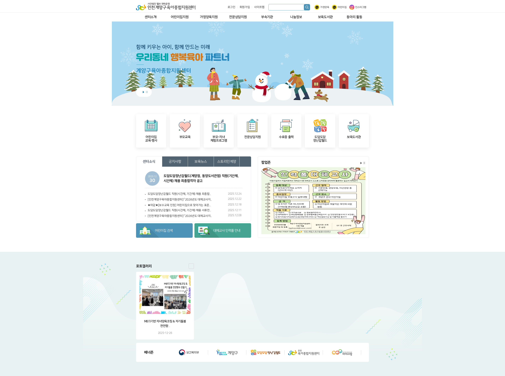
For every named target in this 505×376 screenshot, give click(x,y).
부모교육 (185, 137)
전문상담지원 (238, 17)
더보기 (245, 161)
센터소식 (149, 161)
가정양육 (324, 7)
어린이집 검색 (164, 230)
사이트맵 (259, 7)
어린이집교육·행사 (151, 138)
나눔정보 (296, 17)
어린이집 (342, 7)
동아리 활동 (354, 17)
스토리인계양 (226, 161)
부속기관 (267, 17)
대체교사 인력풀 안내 (226, 230)
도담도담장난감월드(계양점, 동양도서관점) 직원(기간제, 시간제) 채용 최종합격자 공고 (201, 178)
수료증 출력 (286, 137)
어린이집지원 (179, 17)
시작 (143, 92)
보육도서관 (325, 17)
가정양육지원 (209, 17)
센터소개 (151, 17)
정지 (146, 92)
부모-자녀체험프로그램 (219, 138)
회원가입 (245, 7)
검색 (307, 7)
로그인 (231, 7)
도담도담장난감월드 (320, 138)
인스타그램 (360, 7)
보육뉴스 (200, 161)
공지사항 (175, 161)
